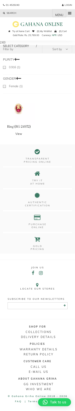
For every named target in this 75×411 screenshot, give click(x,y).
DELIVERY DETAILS (38, 337)
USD (60, 35)
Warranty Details (39, 349)
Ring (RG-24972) (19, 127)
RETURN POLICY (39, 354)
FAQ (18, 401)
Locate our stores (37, 286)
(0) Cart (60, 31)
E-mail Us (38, 372)
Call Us (39, 367)
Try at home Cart (19, 31)
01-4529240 (11, 4)
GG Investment (39, 384)
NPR (54, 35)
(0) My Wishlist (42, 31)
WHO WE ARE (38, 389)
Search (9, 12)
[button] (54, 402)
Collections (39, 332)
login (67, 4)
